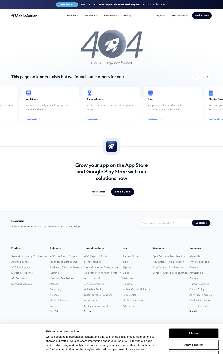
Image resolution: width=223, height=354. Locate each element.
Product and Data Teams (63, 262)
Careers (193, 267)
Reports (126, 267)
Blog (125, 262)
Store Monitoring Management (101, 267)
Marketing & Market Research (66, 267)
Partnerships (196, 273)
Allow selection (193, 319)
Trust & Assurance (199, 284)
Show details (183, 347)
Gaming (54, 273)
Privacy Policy (196, 289)
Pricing (128, 15)
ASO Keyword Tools (95, 256)
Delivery (54, 284)
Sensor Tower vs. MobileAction (170, 273)
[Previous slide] (196, 77)
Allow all (194, 308)
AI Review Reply (93, 289)
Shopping (55, 289)
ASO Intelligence (20, 267)
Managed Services (21, 284)
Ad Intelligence (20, 262)
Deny (194, 331)
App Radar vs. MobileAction (168, 267)
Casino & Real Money (62, 278)
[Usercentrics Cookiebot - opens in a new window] (22, 347)
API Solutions (18, 278)
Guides (126, 273)
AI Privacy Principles (200, 295)
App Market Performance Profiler (102, 273)
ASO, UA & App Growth (63, 256)
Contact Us (195, 278)
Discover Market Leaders (98, 295)
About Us (194, 256)
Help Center (129, 295)
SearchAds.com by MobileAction (29, 256)
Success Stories (131, 256)
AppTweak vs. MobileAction (168, 262)
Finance (54, 295)
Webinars (127, 278)
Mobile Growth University (136, 289)
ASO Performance (94, 284)
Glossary (127, 284)
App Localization (93, 278)
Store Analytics (92, 262)
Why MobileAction (199, 262)
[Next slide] (207, 77)
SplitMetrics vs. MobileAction (169, 256)
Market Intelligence (22, 273)
